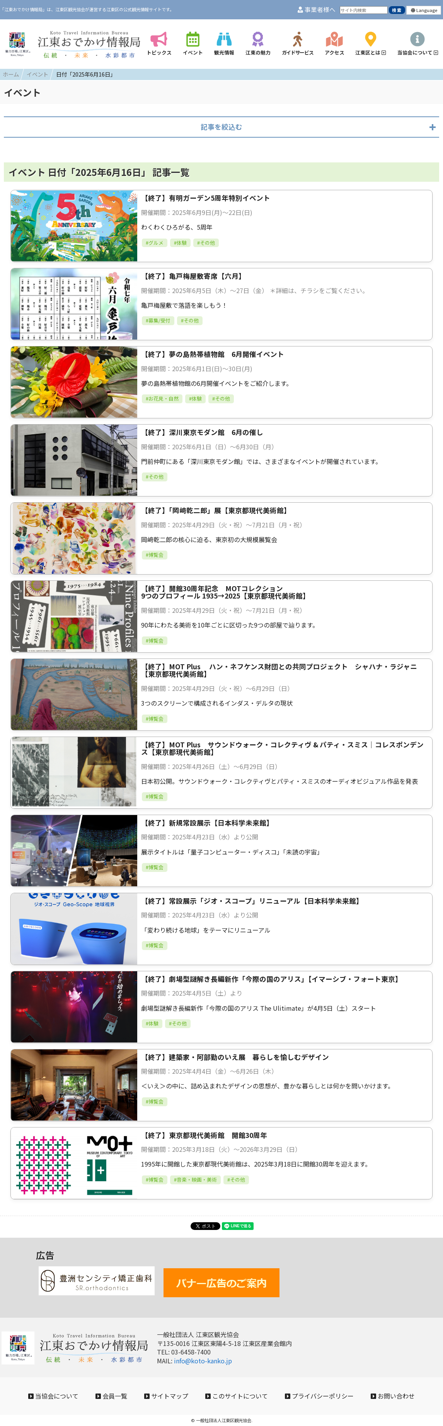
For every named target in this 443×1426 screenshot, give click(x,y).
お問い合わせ (393, 1395)
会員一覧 (111, 1395)
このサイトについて (236, 1395)
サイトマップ (166, 1395)
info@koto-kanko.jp (203, 1360)
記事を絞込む (221, 126)
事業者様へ (317, 9)
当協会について (53, 1395)
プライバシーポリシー (319, 1395)
